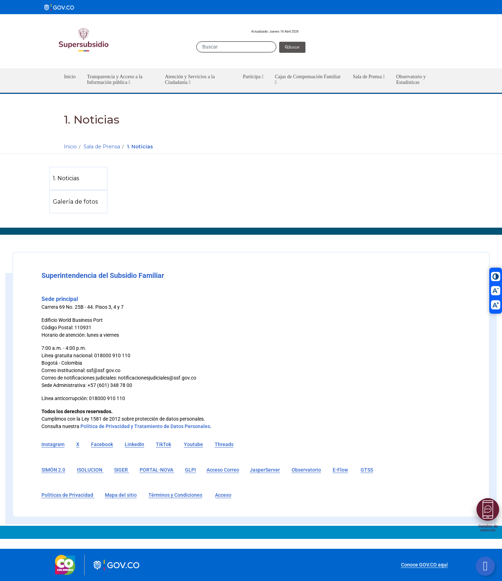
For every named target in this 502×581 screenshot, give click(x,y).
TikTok (163, 444)
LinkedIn (134, 444)
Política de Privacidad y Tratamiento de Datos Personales (145, 426)
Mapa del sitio (121, 495)
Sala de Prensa (102, 146)
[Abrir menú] (487, 509)
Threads (224, 444)
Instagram (52, 444)
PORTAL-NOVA (157, 470)
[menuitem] (80, 178)
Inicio (70, 146)
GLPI (190, 470)
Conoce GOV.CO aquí (424, 565)
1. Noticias (140, 146)
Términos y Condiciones (175, 495)
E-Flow (340, 470)
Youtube (193, 444)
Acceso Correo (223, 470)
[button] (120, 80)
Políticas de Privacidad (67, 495)
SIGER (121, 470)
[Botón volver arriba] (485, 566)
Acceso (223, 495)
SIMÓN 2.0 (53, 470)
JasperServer (265, 470)
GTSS (367, 470)
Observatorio (306, 470)
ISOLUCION (90, 470)
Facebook (102, 444)
